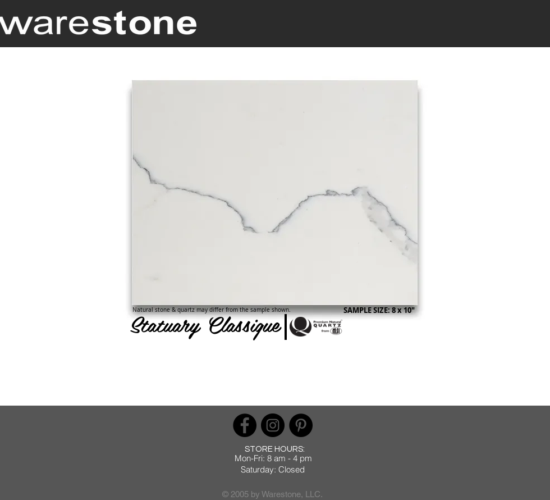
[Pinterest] (301, 425)
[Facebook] (244, 425)
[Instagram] (273, 425)
